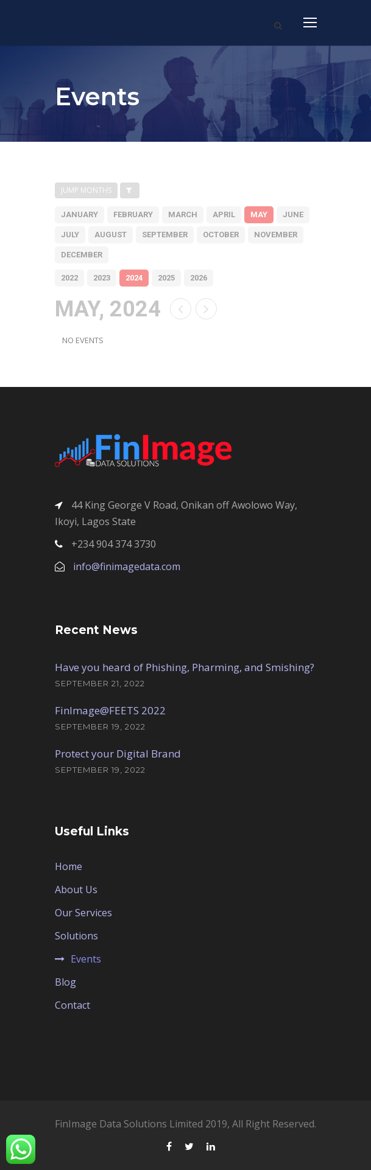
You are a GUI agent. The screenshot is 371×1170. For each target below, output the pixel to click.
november (275, 234)
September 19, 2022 (100, 726)
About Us (76, 889)
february (133, 214)
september (165, 234)
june (293, 214)
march (182, 214)
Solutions (76, 935)
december (81, 254)
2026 (198, 277)
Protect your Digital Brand (118, 754)
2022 (69, 277)
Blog (65, 982)
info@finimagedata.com (126, 566)
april (224, 214)
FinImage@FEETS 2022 (110, 710)
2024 (134, 277)
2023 (101, 277)
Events (86, 959)
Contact (72, 1005)
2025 (166, 277)
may (258, 214)
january (79, 214)
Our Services (83, 912)
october (221, 234)
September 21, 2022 (100, 683)
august (110, 234)
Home (68, 866)
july (70, 234)
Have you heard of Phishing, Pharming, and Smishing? (184, 667)
